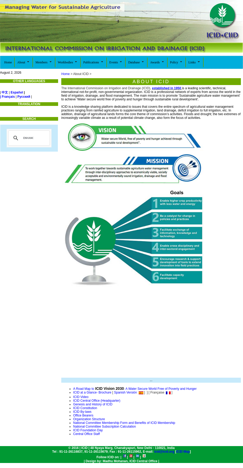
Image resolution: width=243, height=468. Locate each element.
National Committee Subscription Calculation (104, 426)
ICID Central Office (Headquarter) (96, 401)
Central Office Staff (86, 434)
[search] (28, 138)
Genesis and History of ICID (93, 404)
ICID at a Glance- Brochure (92, 392)
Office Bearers (83, 415)
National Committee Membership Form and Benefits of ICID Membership (124, 423)
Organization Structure (89, 419)
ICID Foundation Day (88, 430)
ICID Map (183, 451)
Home (65, 74)
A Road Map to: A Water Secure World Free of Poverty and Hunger (135, 389)
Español (17, 92)
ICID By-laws (82, 412)
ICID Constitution (85, 408)
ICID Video (80, 397)
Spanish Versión (125, 392)
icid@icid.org (164, 451)
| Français (7, 97)
